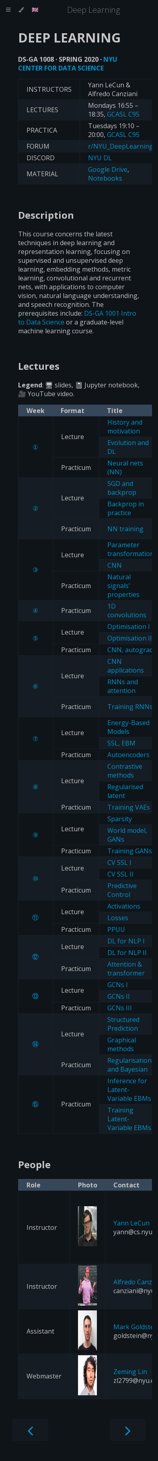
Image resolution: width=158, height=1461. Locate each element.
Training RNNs (130, 706)
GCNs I (117, 984)
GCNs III (119, 1008)
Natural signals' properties (123, 585)
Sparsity (119, 818)
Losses (117, 917)
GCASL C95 (123, 114)
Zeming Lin (130, 1371)
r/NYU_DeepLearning (120, 146)
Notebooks (105, 178)
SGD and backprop (121, 488)
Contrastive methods (124, 771)
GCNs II (118, 996)
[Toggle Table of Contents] (8, 10)
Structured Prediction (123, 1024)
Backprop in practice (125, 508)
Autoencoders (128, 754)
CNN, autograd (130, 649)
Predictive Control (122, 890)
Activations (123, 906)
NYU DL (100, 157)
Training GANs (129, 850)
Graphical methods (121, 1044)
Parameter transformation (130, 549)
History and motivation (124, 426)
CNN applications (125, 666)
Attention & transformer (126, 968)
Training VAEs (128, 807)
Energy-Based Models (128, 727)
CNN (114, 565)
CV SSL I (119, 862)
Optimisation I (128, 626)
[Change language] (35, 10)
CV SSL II (120, 874)
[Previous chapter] (30, 1430)
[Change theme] (21, 10)
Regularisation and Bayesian (129, 1065)
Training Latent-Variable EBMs (129, 1119)
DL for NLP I (126, 941)
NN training (125, 528)
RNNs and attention (122, 686)
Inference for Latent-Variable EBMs (129, 1089)
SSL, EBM (121, 743)
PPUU (116, 929)
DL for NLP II (127, 952)
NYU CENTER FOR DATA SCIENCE (67, 64)
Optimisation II (129, 638)
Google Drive (107, 169)
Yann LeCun (131, 1223)
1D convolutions (126, 610)
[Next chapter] (128, 1430)
